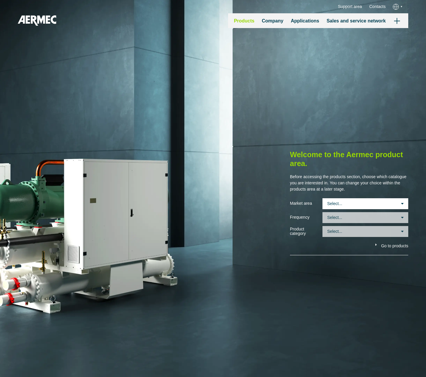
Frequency (299, 217)
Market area (301, 203)
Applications (305, 20)
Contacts (377, 6)
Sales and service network (356, 20)
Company (272, 20)
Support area (350, 6)
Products (244, 20)
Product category (298, 231)
